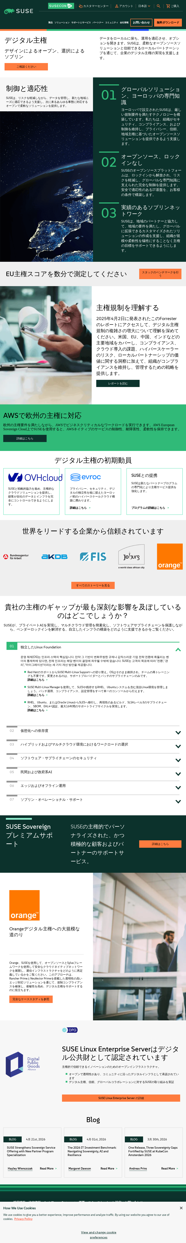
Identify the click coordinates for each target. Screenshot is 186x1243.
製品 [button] (50, 22)
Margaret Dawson (80, 1168)
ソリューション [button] (62, 22)
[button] (61, 4)
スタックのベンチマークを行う (160, 274)
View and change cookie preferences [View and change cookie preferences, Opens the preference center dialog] (98, 1234)
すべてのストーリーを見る (93, 585)
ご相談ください (26, 66)
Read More (47, 1168)
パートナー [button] (98, 22)
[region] (93, 1222)
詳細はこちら (24, 438)
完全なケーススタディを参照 (31, 999)
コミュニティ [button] (111, 22)
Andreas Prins (138, 1168)
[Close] (181, 1208)
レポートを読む (118, 383)
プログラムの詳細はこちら (148, 507)
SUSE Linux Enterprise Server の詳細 (121, 1098)
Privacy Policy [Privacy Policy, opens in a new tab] (23, 1219)
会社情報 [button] (124, 22)
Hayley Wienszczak (20, 1168)
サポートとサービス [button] (81, 22)
